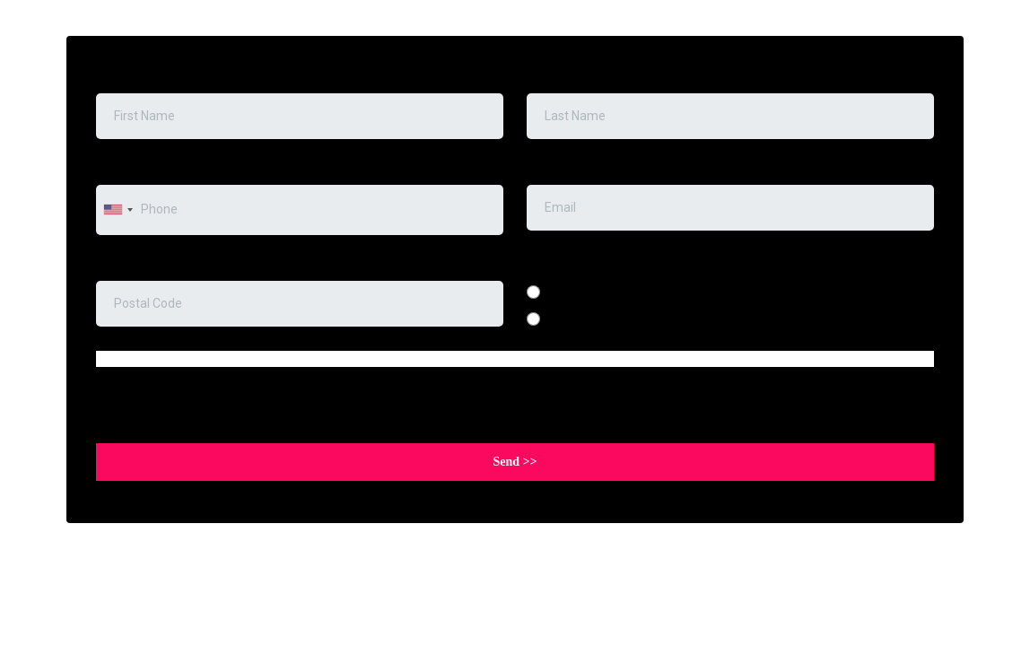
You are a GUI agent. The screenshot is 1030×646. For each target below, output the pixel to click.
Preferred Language (584, 262)
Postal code (133, 262)
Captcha (120, 395)
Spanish (572, 318)
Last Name (562, 74)
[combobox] (117, 209)
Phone (119, 166)
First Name (126, 74)
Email (547, 166)
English (569, 291)
